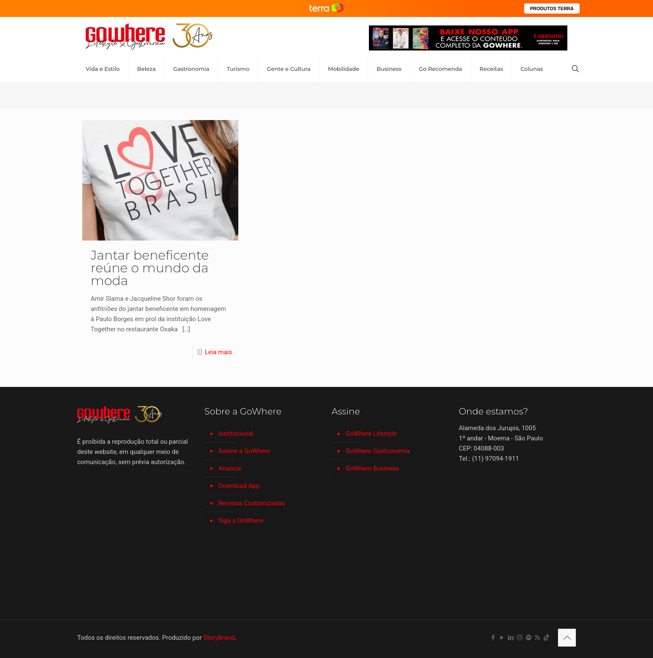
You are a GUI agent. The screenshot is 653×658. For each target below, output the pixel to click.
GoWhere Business (372, 468)
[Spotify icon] (528, 637)
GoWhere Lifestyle (371, 433)
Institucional (235, 433)
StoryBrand (219, 637)
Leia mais (218, 352)
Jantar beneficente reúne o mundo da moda (150, 267)
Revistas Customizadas (251, 503)
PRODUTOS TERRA (552, 8)
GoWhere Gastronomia (378, 451)
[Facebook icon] (493, 637)
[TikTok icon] (546, 637)
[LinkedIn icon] (511, 637)
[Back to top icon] (567, 638)
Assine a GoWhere (244, 451)
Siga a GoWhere (240, 520)
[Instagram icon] (519, 637)
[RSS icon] (537, 637)
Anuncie (229, 468)
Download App (239, 486)
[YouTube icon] (502, 637)
